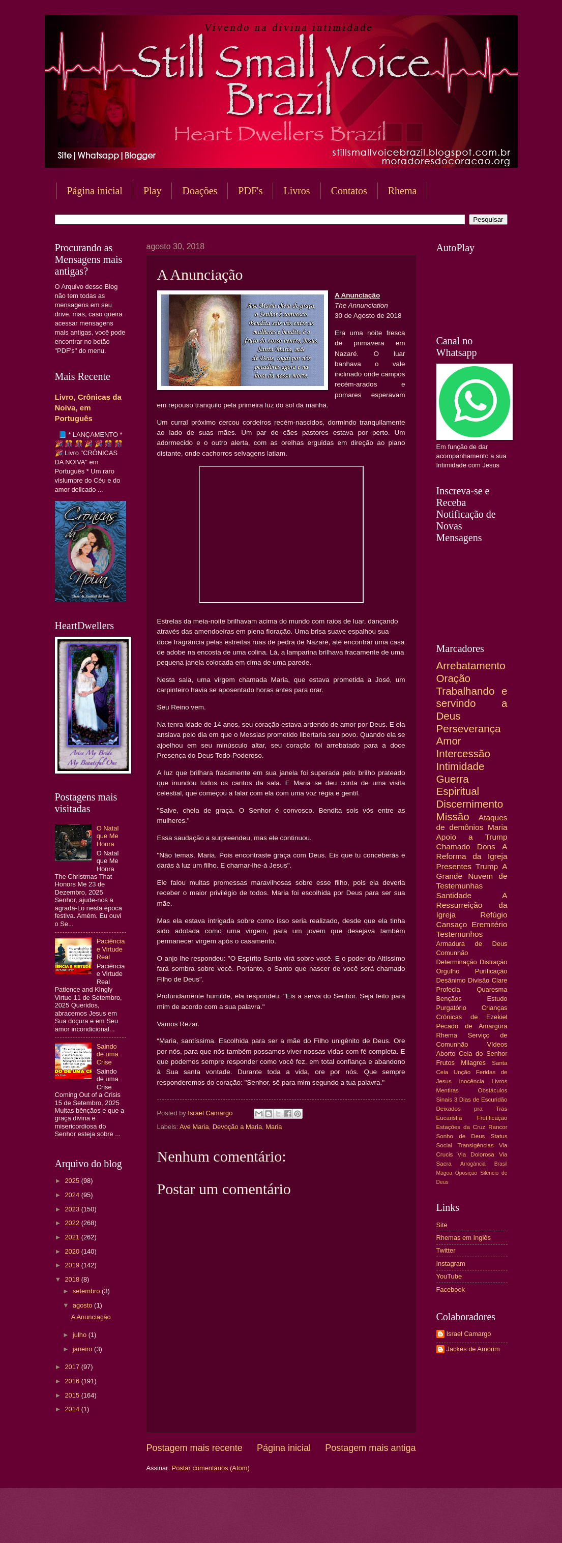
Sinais (444, 1099)
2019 (73, 1265)
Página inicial (95, 190)
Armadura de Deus (472, 943)
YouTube (449, 1276)
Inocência (471, 1081)
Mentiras (447, 1090)
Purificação (491, 971)
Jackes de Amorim (473, 1349)
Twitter (446, 1250)
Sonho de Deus (460, 1136)
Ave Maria (194, 1127)
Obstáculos (493, 1090)
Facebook (450, 1289)
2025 (73, 1180)
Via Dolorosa (476, 1154)
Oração (453, 678)
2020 (73, 1251)
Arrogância (473, 1164)
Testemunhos (459, 934)
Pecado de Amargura (472, 1026)
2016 (73, 1381)
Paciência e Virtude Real (111, 949)
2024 (73, 1195)
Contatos (349, 190)
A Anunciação (91, 1317)
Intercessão (463, 753)
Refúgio (493, 914)
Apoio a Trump (472, 837)
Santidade (454, 895)
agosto (83, 1305)
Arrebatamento (471, 665)
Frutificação (492, 1118)
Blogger (363, 1523)
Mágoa (444, 1173)
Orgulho (448, 971)
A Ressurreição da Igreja (472, 905)
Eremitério (489, 924)
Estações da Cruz (461, 1127)
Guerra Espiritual (458, 785)
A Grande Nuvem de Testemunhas (472, 876)
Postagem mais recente (194, 1448)
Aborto (446, 1053)
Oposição (466, 1173)
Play (152, 190)
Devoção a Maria (237, 1127)
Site (442, 1225)
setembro (87, 1291)
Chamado (453, 846)
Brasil (501, 1164)
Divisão (478, 980)
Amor (448, 741)
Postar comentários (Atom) (211, 1468)
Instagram (450, 1263)
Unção (462, 1072)
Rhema (402, 190)
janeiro (83, 1349)
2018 (73, 1279)
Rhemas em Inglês (463, 1237)
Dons (486, 846)
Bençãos (449, 998)
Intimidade (460, 766)
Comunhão (452, 953)
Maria (273, 1127)
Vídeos (497, 1044)
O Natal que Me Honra (108, 836)
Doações (199, 190)
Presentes (454, 866)
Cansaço (451, 924)
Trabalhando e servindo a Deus (472, 703)
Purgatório (451, 1008)
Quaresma (492, 989)
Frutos (445, 1062)
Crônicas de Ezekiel (472, 1017)
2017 (73, 1367)
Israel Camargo (469, 1334)
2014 (73, 1409)
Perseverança (468, 728)
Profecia (448, 989)
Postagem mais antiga (370, 1448)
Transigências (475, 1145)
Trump (487, 866)
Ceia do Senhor (483, 1053)
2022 (73, 1223)
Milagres (473, 1062)
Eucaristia (449, 1118)
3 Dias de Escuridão (481, 1099)
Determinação (456, 962)
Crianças (495, 1008)
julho (80, 1335)
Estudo (497, 998)
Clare (500, 980)
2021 (73, 1237)
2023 (73, 1209)
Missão (452, 816)
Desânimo (451, 980)
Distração (493, 962)
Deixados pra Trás (472, 1109)
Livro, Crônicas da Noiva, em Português (88, 408)
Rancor (497, 1127)
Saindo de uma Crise (108, 1054)
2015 (73, 1395)
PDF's (250, 190)
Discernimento (470, 804)
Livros (296, 190)
